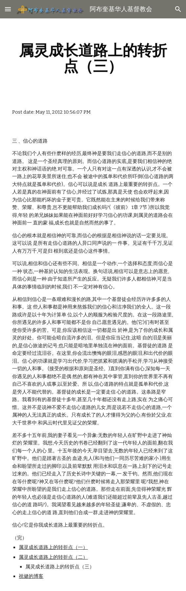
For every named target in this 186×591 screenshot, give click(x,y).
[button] (8, 9)
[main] (93, 58)
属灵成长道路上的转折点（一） (53, 547)
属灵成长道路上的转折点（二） (53, 557)
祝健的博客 (31, 576)
